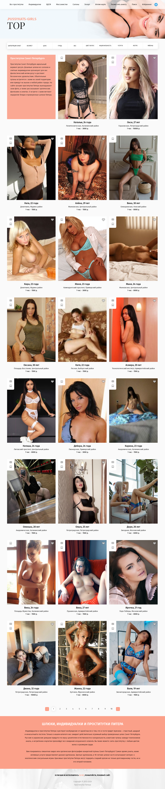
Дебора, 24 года (82, 446)
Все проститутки (16, 4)
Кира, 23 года (31, 284)
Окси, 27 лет (133, 122)
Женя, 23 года (82, 284)
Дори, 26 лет (133, 527)
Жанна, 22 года (82, 688)
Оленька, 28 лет (31, 527)
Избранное (147, 4)
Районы (150, 45)
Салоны (76, 4)
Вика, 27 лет (82, 607)
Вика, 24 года (31, 607)
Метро (135, 45)
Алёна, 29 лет (82, 203)
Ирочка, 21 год (133, 607)
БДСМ (48, 4)
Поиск (134, 4)
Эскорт (87, 4)
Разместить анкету (119, 4)
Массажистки (61, 4)
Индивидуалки (35, 4)
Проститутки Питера (82, 785)
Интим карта (100, 4)
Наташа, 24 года (31, 446)
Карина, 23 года (133, 446)
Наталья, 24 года (82, 122)
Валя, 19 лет (133, 688)
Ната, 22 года (31, 203)
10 (111, 709)
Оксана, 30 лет (31, 365)
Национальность (105, 45)
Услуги (120, 45)
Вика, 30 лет (133, 203)
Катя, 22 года (82, 365)
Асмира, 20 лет (133, 365)
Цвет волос (90, 45)
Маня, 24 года (133, 284)
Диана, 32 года (31, 688)
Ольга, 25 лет (82, 527)
